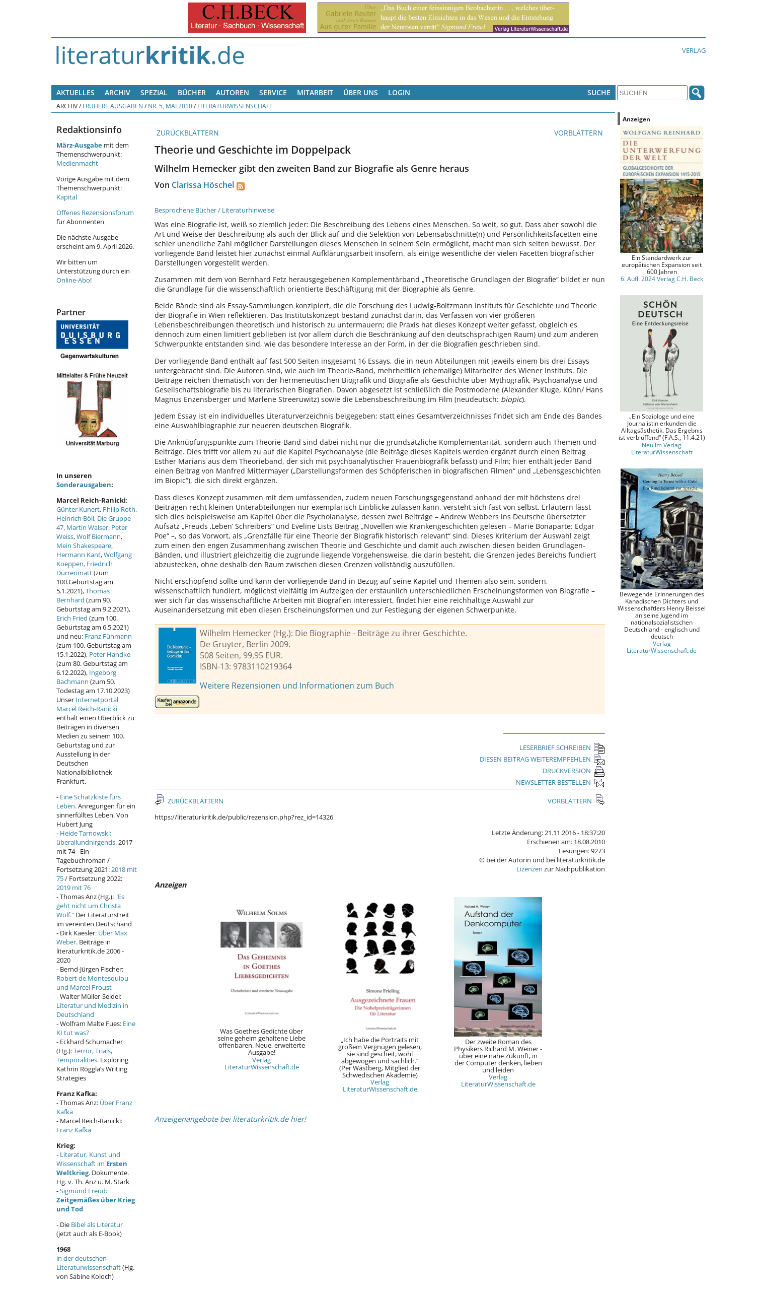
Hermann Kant (78, 554)
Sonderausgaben (83, 484)
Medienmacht (77, 163)
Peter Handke (109, 654)
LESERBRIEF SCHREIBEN (562, 747)
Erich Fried (72, 618)
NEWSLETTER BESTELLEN (560, 782)
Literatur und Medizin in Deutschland (92, 1010)
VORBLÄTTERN (579, 133)
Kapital (66, 196)
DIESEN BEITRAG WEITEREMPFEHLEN (542, 759)
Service (273, 92)
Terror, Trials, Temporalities (84, 1055)
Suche (599, 92)
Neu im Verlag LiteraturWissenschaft (662, 448)
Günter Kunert (78, 509)
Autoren (232, 92)
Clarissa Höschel (203, 184)
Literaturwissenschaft (235, 106)
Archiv (117, 92)
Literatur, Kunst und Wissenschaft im (91, 1163)
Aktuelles (75, 92)
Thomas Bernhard (83, 595)
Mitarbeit (315, 92)
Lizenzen (529, 868)
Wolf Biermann (99, 536)
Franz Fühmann (108, 636)
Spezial (154, 92)
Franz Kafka (73, 1129)
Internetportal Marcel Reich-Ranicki (87, 704)
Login (399, 92)
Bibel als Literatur (97, 1224)
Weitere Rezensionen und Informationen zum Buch (297, 685)
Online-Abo (73, 280)
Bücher (192, 92)
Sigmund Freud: (95, 1199)
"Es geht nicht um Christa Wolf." (90, 905)
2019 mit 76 (73, 887)
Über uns (360, 92)
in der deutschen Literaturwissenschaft (88, 1263)
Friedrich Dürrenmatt (84, 568)
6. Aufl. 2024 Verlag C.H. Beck (662, 279)
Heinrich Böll (75, 518)
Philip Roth (119, 509)
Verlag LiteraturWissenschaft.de (261, 1063)
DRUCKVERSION (574, 770)
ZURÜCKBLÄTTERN (187, 133)
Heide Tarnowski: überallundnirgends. (86, 838)
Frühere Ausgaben (113, 106)
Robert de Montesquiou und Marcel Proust (92, 983)
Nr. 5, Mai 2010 (170, 106)
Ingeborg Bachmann (86, 677)
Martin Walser (87, 527)
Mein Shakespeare (83, 545)
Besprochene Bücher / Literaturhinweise (214, 210)
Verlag (694, 50)
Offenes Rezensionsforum (95, 212)
